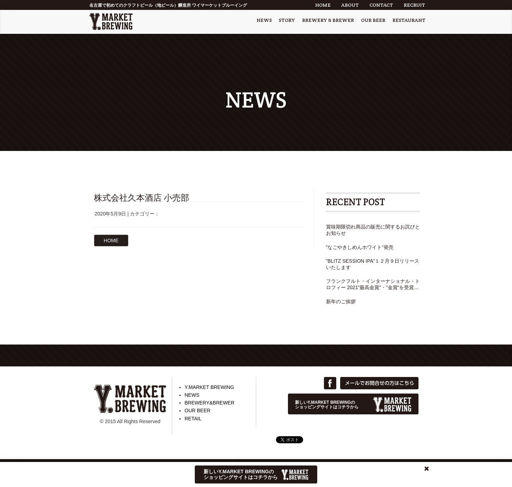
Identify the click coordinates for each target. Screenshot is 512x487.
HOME (323, 5)
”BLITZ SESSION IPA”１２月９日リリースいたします (373, 264)
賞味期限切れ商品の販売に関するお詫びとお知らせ (373, 230)
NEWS (264, 20)
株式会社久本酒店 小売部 (141, 197)
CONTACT (381, 5)
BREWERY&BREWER (209, 403)
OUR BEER (373, 20)
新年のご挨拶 (341, 301)
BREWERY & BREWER (328, 20)
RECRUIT (414, 5)
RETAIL (193, 418)
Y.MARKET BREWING (209, 387)
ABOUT (350, 5)
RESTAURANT (409, 20)
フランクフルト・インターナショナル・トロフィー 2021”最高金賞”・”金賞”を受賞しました (373, 284)
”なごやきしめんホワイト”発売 (359, 247)
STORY (287, 20)
